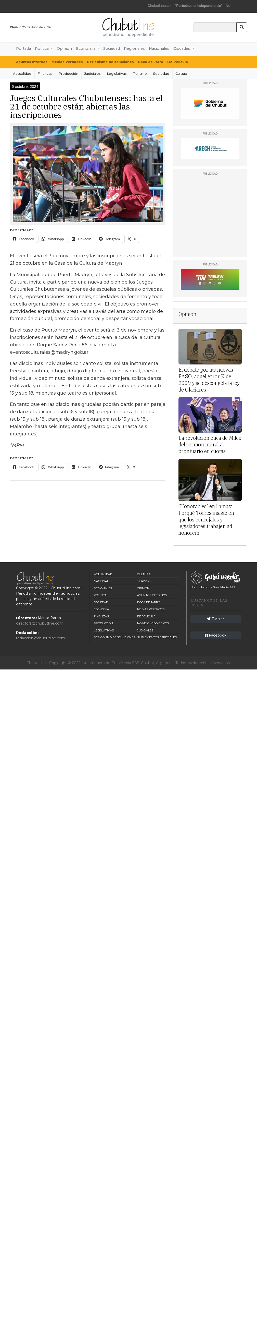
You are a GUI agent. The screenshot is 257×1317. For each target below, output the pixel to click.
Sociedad (111, 48)
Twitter (215, 619)
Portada (23, 48)
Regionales (134, 48)
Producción (68, 73)
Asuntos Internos (31, 62)
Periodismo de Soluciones (114, 637)
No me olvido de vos (153, 623)
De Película (177, 62)
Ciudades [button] (182, 48)
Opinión (64, 48)
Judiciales (92, 73)
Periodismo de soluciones (110, 62)
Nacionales (159, 48)
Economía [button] (86, 48)
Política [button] (42, 48)
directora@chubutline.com (39, 623)
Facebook (215, 635)
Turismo (140, 73)
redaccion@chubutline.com (40, 638)
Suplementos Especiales (157, 637)
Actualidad (22, 73)
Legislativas (117, 73)
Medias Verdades (67, 62)
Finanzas (45, 73)
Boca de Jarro (150, 62)
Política (100, 595)
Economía (101, 609)
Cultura (181, 73)
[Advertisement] (98, 520)
